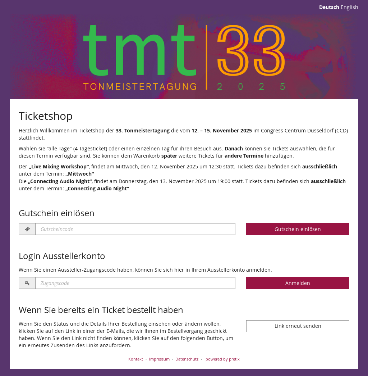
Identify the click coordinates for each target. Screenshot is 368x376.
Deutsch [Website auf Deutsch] (329, 7)
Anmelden (297, 283)
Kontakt (135, 359)
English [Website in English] (349, 7)
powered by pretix (223, 359)
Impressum (159, 359)
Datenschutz (186, 359)
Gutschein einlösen (298, 229)
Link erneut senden (298, 325)
